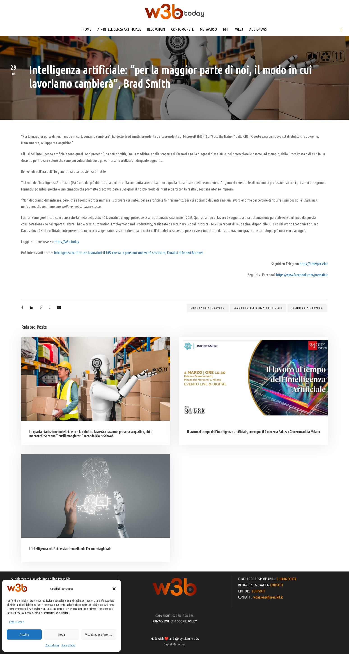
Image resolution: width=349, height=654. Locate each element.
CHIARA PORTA (286, 579)
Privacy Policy (69, 645)
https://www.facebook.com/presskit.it (302, 275)
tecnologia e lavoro (307, 308)
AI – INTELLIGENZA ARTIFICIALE (119, 29)
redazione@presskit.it (268, 597)
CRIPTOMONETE (182, 29)
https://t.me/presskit (314, 264)
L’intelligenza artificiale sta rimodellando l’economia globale (70, 549)
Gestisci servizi (16, 621)
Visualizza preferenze (98, 634)
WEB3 (239, 29)
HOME (87, 29)
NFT (226, 29)
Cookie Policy (52, 645)
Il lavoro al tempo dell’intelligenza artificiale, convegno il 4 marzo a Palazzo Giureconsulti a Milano (253, 432)
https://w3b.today (67, 241)
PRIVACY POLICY (163, 621)
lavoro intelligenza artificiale (258, 308)
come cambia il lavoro (208, 308)
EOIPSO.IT (276, 585)
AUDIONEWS (258, 29)
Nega (61, 634)
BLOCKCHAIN (156, 29)
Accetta (24, 634)
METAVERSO (208, 29)
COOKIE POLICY (187, 621)
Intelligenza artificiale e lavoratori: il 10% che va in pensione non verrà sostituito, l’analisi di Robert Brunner (128, 252)
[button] (114, 589)
